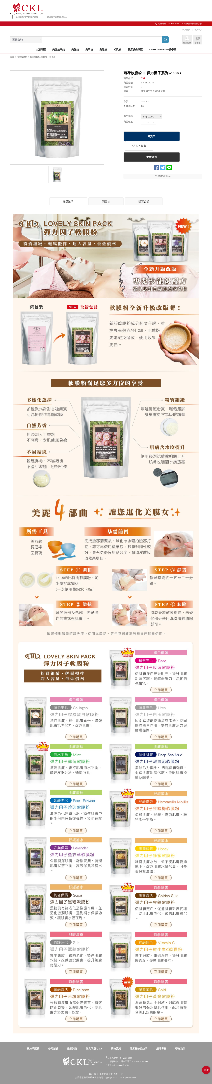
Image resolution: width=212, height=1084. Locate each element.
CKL (143, 78)
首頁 (12, 57)
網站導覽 (161, 1048)
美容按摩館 (22, 57)
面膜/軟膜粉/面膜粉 (38, 57)
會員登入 (198, 29)
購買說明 (143, 201)
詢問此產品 (163, 166)
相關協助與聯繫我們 (193, 24)
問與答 (106, 201)
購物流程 (116, 1048)
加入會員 (186, 29)
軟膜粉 (52, 57)
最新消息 (72, 1048)
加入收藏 (191, 136)
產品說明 (68, 201)
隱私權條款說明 (138, 1048)
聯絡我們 (180, 1048)
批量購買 (150, 147)
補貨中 (150, 136)
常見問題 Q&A (94, 1048)
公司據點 (53, 1048)
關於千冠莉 (33, 1048)
